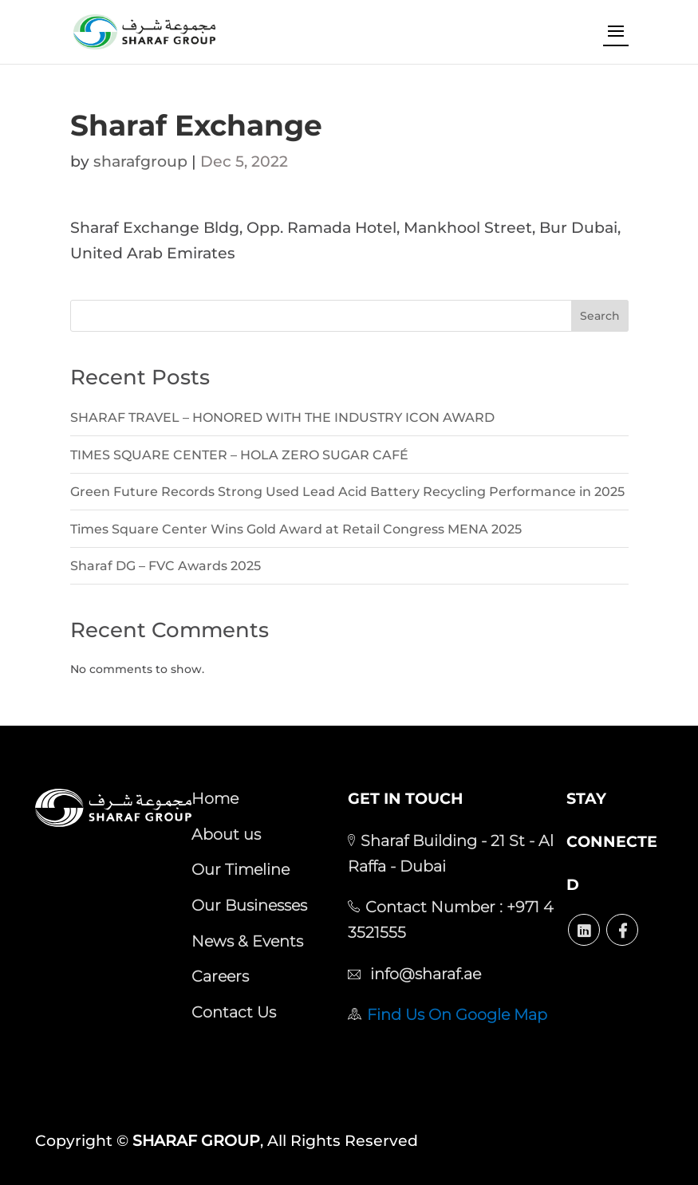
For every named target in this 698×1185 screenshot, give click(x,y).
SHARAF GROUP (196, 1141)
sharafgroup (140, 161)
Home (215, 798)
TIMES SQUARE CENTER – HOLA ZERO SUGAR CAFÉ (239, 455)
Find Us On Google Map (457, 1014)
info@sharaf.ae (423, 973)
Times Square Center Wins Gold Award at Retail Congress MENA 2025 (296, 529)
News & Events (247, 941)
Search (600, 316)
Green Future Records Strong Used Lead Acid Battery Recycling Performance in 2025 (347, 491)
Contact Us (233, 1012)
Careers (220, 976)
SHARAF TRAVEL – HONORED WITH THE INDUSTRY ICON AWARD (282, 417)
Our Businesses (249, 905)
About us (226, 834)
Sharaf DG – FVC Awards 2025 (165, 565)
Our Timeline (240, 869)
